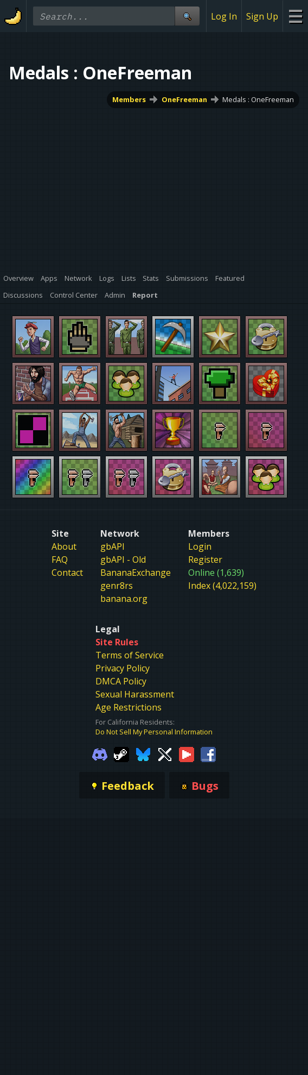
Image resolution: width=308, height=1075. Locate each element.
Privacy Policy (122, 668)
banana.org (123, 599)
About (64, 546)
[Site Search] (187, 16)
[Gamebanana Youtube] (186, 754)
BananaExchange (135, 573)
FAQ (60, 559)
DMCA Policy (120, 681)
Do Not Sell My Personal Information (154, 732)
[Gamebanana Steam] (121, 754)
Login (199, 546)
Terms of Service (129, 655)
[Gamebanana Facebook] (208, 754)
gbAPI (112, 546)
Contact (67, 573)
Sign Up (262, 16)
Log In (224, 16)
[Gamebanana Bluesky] (143, 754)
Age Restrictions (128, 707)
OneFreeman (184, 99)
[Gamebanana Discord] (99, 754)
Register (205, 559)
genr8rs (116, 586)
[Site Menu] (295, 16)
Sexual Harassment (134, 694)
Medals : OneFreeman (258, 99)
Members (129, 99)
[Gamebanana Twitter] (165, 754)
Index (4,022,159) (222, 586)
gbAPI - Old (123, 559)
